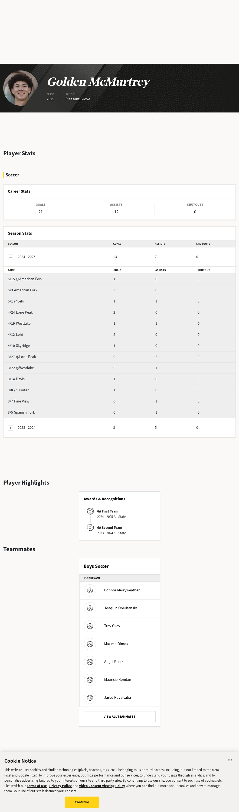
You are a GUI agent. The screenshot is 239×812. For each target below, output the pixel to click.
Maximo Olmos (106, 643)
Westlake (19, 323)
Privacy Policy (60, 790)
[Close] (230, 766)
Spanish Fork (21, 412)
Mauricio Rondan (107, 679)
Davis (16, 379)
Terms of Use (37, 790)
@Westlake (21, 367)
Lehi (15, 334)
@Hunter (18, 390)
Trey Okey (102, 626)
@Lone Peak (22, 356)
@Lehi (16, 301)
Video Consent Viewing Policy (102, 790)
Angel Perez (103, 661)
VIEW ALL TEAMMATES (119, 716)
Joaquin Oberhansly (110, 608)
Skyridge (19, 345)
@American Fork (25, 279)
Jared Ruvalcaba (107, 697)
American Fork (22, 290)
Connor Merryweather (112, 590)
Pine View (18, 401)
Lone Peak (20, 312)
